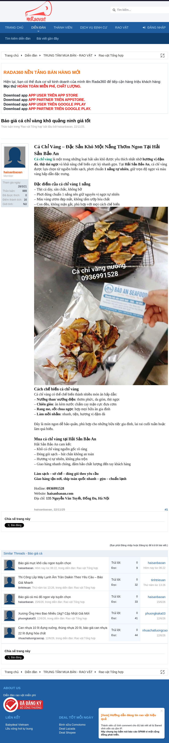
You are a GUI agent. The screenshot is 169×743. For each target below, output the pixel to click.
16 (25, 199)
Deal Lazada (67, 728)
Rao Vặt (122, 27)
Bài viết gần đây (48, 38)
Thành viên (63, 27)
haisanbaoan (65, 126)
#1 (166, 509)
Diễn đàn (38, 27)
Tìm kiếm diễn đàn (18, 38)
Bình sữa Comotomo (72, 724)
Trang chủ (14, 27)
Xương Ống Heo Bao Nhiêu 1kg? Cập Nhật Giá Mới (53, 613)
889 (24, 190)
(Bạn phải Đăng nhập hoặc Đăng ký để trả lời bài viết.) (139, 545)
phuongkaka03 (27, 618)
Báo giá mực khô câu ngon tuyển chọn (44, 563)
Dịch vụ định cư (93, 27)
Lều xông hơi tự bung (19, 728)
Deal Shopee (67, 732)
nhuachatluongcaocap (31, 638)
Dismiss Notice (161, 710)
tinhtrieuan (24, 587)
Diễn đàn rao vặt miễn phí (19, 695)
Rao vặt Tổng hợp (31, 126)
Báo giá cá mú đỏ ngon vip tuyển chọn (44, 597)
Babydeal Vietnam (17, 724)
